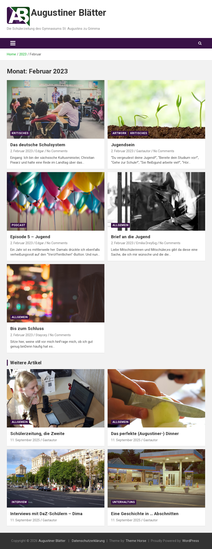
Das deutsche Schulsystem (37, 144)
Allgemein (120, 225)
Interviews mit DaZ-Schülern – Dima (46, 513)
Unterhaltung (123, 502)
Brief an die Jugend (130, 236)
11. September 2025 (25, 440)
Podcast (18, 225)
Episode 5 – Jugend (30, 236)
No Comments (57, 151)
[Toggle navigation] (13, 43)
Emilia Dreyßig (146, 243)
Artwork (119, 133)
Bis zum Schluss (27, 328)
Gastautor (143, 151)
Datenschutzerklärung (88, 541)
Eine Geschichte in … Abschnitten (145, 513)
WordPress (190, 541)
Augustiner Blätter (68, 12)
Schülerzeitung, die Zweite (37, 433)
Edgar (39, 151)
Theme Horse (136, 541)
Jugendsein (123, 144)
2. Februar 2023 (21, 151)
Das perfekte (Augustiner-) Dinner (145, 433)
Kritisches (20, 133)
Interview (19, 502)
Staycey (41, 335)
